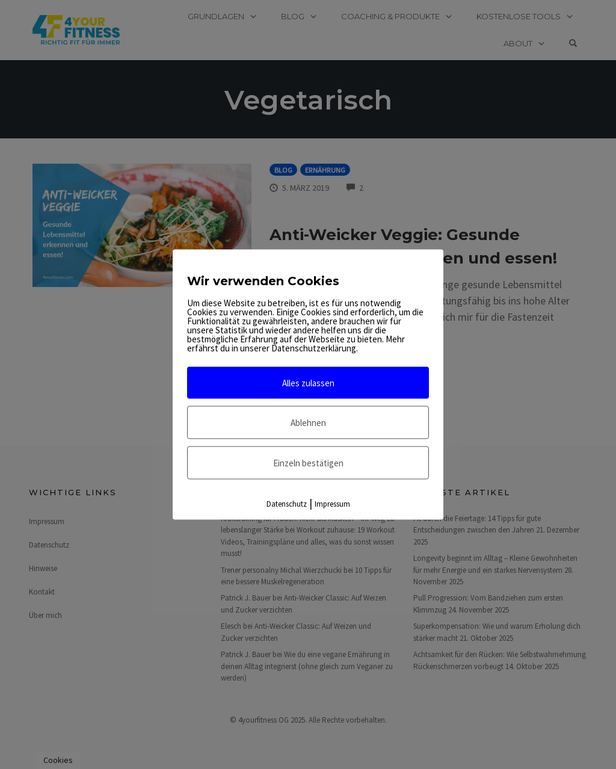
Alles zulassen (308, 383)
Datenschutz (286, 504)
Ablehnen (308, 422)
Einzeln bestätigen (308, 463)
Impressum (332, 504)
